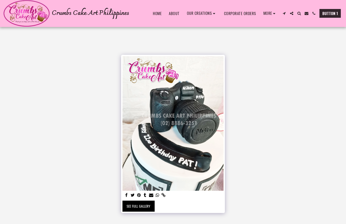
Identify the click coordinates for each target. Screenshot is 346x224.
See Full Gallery (138, 206)
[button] (201, 13)
